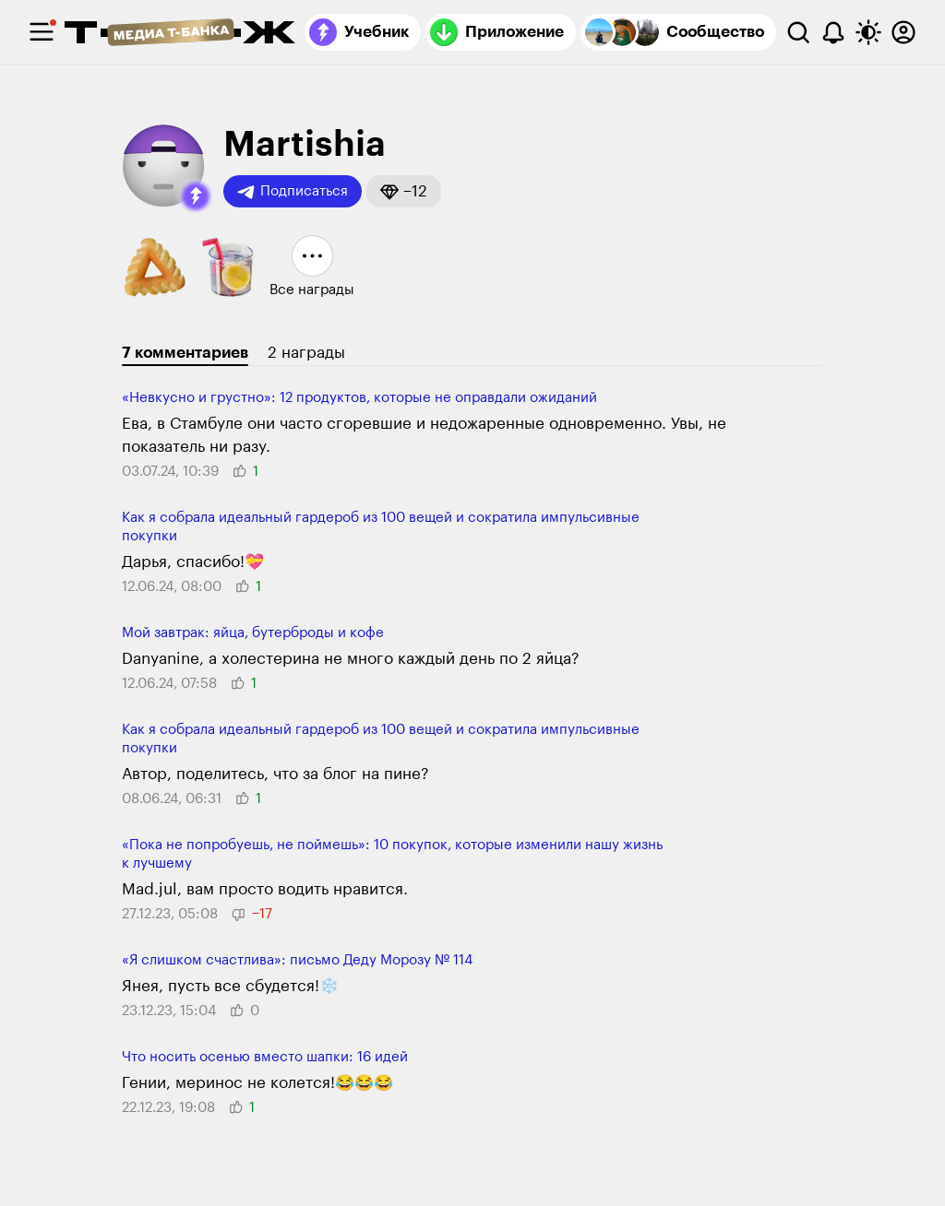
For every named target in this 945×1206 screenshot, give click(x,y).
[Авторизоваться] (903, 32)
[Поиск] (798, 32)
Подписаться (292, 192)
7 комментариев (185, 353)
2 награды (306, 353)
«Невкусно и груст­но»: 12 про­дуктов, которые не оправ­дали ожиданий (359, 398)
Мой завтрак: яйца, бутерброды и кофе (253, 633)
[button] (195, 196)
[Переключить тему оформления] (868, 32)
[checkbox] (41, 32)
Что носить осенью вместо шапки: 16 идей (265, 1057)
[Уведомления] (833, 32)
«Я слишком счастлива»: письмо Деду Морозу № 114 (297, 960)
